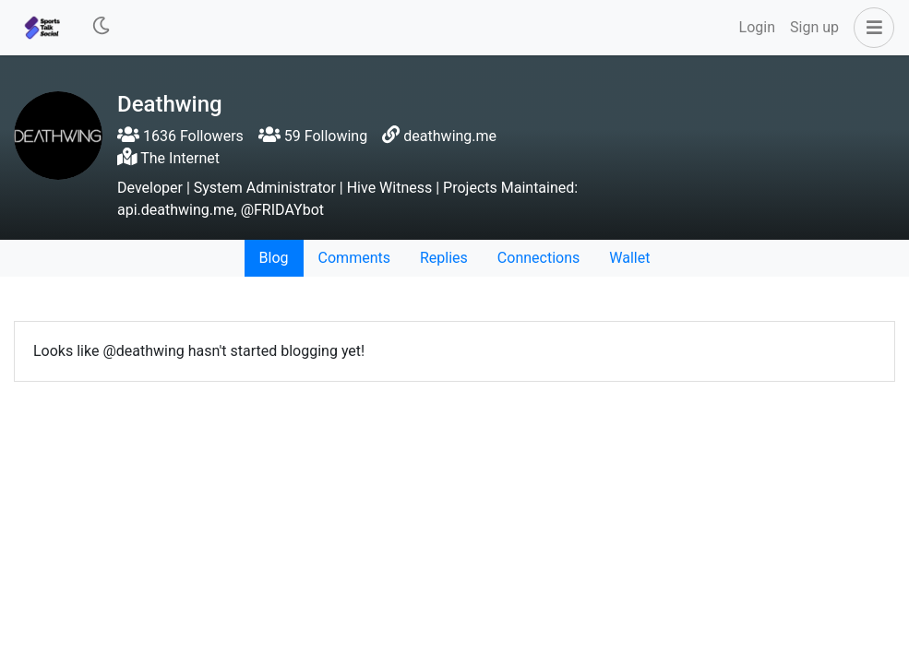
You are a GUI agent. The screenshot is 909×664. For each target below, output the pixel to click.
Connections (538, 258)
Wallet (629, 258)
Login (757, 27)
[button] (870, 27)
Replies (444, 258)
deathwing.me (449, 136)
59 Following (312, 136)
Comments (354, 258)
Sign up (814, 27)
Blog (274, 258)
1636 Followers (180, 136)
